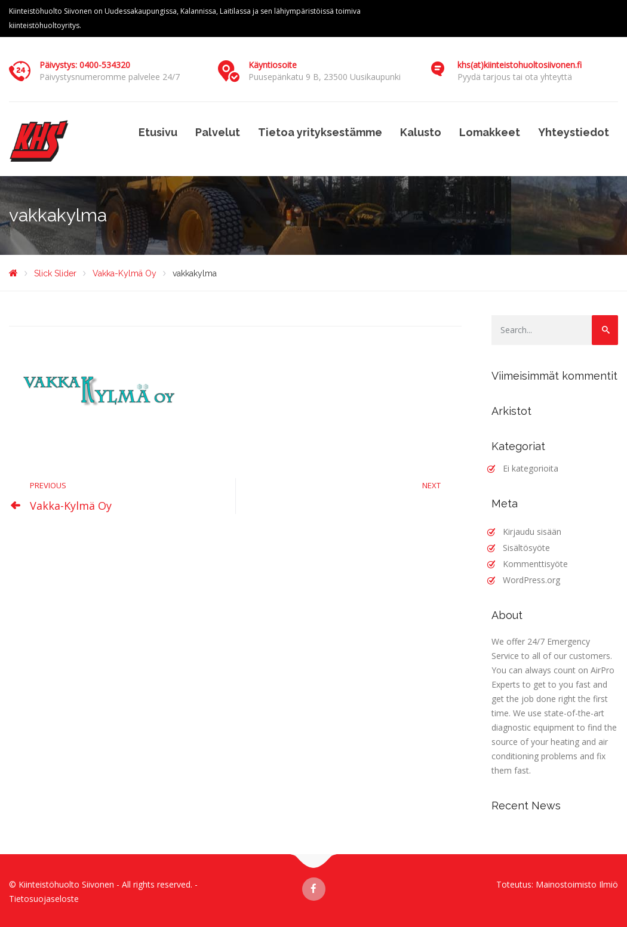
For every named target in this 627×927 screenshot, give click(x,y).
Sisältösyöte (526, 547)
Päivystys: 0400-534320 (84, 64)
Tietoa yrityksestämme (320, 132)
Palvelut (217, 132)
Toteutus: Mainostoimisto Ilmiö (557, 884)
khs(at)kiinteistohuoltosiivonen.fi (519, 64)
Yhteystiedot (573, 132)
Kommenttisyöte (535, 563)
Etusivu (158, 132)
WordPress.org (531, 580)
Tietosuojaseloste (44, 898)
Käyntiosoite (272, 64)
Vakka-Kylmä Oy (71, 505)
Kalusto (420, 132)
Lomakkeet (489, 132)
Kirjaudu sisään (532, 531)
